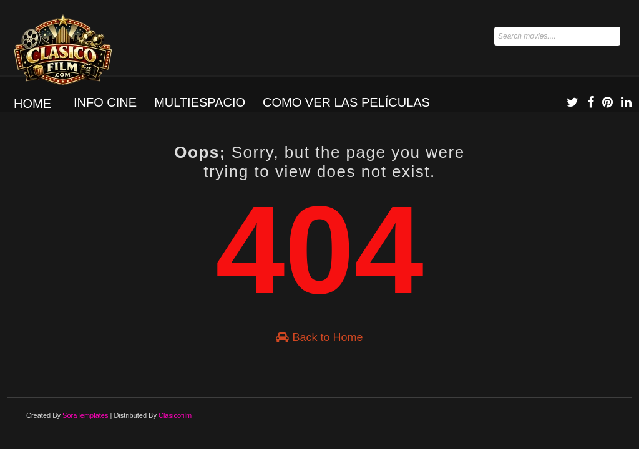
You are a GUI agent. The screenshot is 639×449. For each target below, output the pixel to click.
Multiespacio (199, 102)
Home (32, 103)
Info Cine (105, 102)
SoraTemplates (85, 415)
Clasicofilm (175, 415)
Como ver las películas (346, 102)
